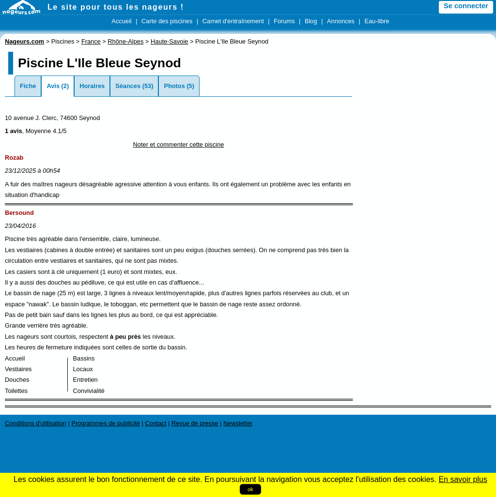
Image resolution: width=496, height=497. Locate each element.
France (91, 41)
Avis (53, 86)
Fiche (28, 86)
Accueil (121, 21)
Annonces (341, 21)
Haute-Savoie (169, 41)
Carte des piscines (166, 21)
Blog (311, 21)
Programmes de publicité (105, 423)
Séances (127, 86)
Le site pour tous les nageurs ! (115, 7)
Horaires (92, 86)
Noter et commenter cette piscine (178, 144)
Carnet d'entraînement (233, 21)
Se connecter (466, 6)
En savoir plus (462, 479)
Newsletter (237, 423)
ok (250, 489)
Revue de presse (194, 423)
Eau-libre (376, 21)
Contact (155, 423)
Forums (284, 21)
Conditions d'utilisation (35, 423)
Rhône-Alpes (125, 41)
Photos (174, 86)
